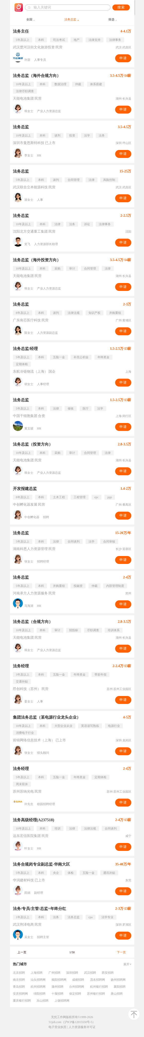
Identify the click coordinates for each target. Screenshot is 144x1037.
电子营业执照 (57, 1027)
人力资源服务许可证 (82, 1027)
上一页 (21, 952)
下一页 (121, 952)
